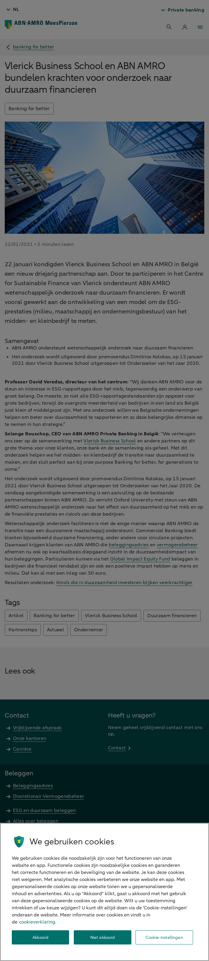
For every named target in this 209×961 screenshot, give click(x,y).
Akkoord (40, 937)
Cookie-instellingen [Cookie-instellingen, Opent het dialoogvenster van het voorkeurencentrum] (164, 937)
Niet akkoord (102, 937)
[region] (104, 892)
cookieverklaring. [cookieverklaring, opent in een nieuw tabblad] (37, 922)
